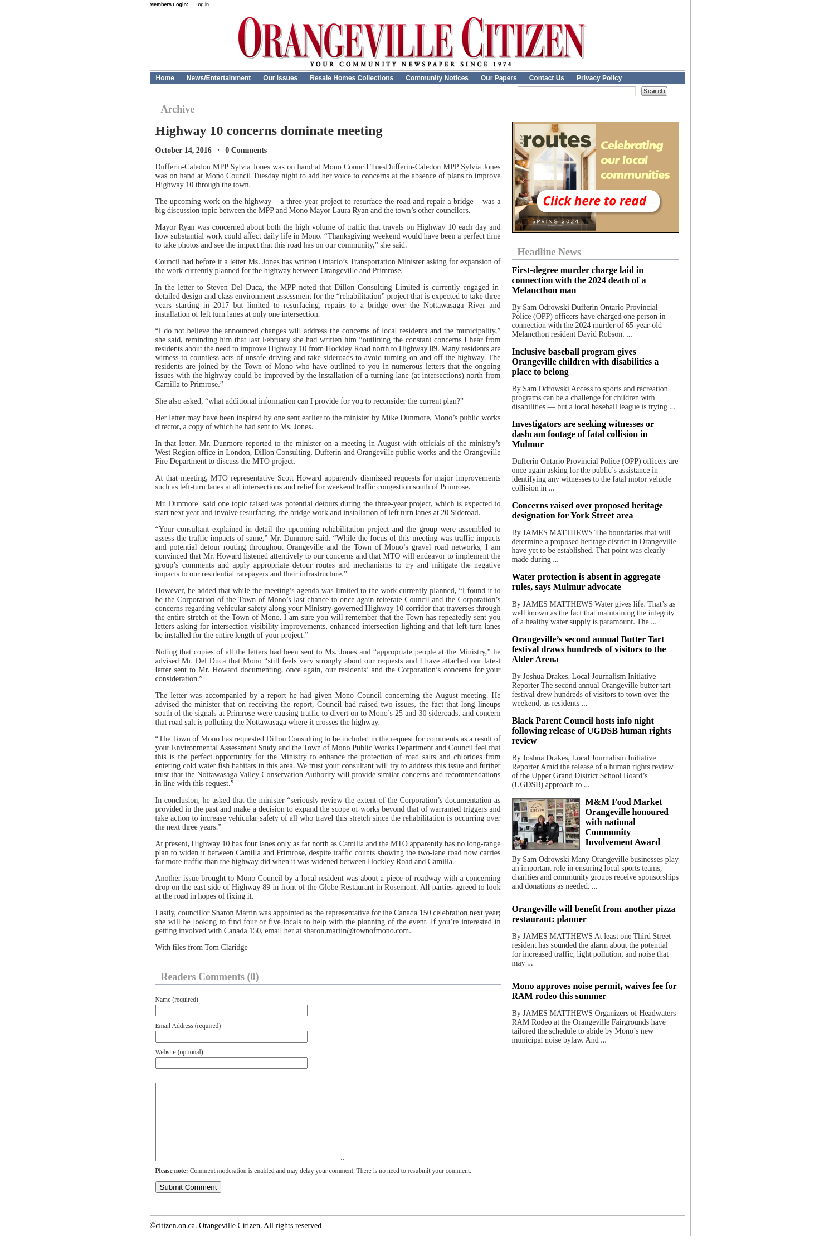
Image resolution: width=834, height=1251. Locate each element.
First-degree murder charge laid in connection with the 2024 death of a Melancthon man (579, 280)
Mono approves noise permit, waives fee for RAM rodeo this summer (594, 991)
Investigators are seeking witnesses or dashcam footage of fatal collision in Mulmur (583, 434)
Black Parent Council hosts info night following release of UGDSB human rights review (591, 730)
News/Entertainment (219, 78)
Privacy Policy (599, 78)
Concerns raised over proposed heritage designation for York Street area (587, 510)
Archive (178, 109)
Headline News (550, 252)
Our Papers (499, 78)
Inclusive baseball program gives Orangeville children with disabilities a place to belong (585, 361)
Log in (202, 4)
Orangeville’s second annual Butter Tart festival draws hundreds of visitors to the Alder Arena (589, 649)
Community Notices (437, 78)
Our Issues (280, 78)
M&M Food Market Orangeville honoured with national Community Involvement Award (627, 822)
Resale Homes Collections (351, 78)
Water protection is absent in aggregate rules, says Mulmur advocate (586, 581)
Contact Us (546, 78)
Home (165, 78)
